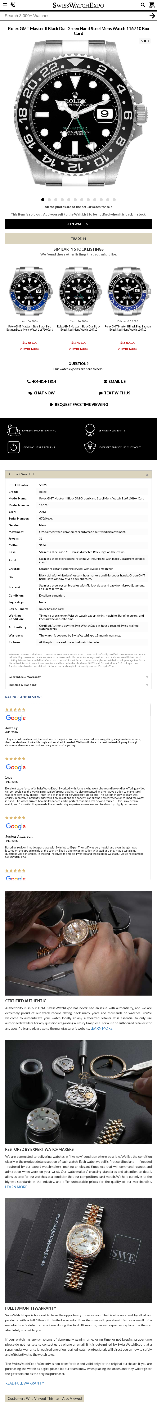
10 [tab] (101, 199)
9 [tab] (94, 199)
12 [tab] (114, 199)
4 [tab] (62, 199)
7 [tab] (81, 199)
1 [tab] (42, 199)
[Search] (78, 17)
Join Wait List (78, 224)
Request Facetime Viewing (79, 403)
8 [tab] (88, 199)
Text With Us (114, 392)
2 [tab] (49, 199)
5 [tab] (68, 199)
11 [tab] (107, 199)
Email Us (115, 380)
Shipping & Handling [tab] (78, 683)
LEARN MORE (101, 1027)
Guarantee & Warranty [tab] (78, 676)
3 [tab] (55, 199)
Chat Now (41, 392)
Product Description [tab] (78, 473)
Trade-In (78, 238)
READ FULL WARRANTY (23, 1380)
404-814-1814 (13, 5)
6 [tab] (75, 199)
